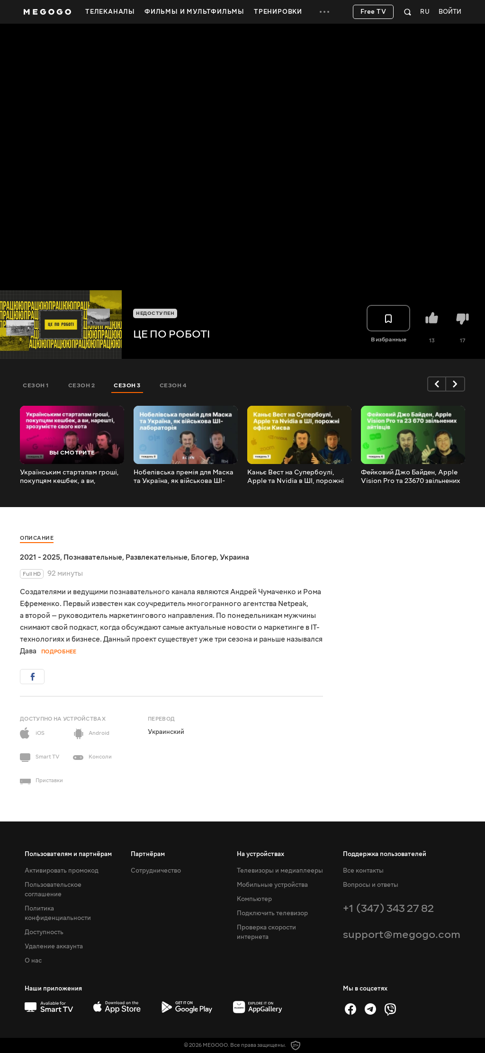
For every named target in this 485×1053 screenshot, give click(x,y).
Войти (450, 12)
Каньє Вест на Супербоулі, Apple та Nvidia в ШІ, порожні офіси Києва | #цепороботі (295, 476)
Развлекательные (157, 557)
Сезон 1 (36, 385)
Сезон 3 (127, 385)
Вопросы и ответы (370, 885)
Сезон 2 (81, 385)
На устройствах (260, 854)
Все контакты (363, 870)
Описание (37, 538)
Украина (234, 557)
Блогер (203, 557)
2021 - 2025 (40, 557)
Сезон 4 (173, 385)
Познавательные (92, 557)
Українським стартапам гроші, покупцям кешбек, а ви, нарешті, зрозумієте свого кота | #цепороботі (71, 476)
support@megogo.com (401, 934)
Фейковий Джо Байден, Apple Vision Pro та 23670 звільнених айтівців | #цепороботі (410, 476)
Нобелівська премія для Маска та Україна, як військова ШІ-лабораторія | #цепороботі (184, 476)
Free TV (373, 12)
